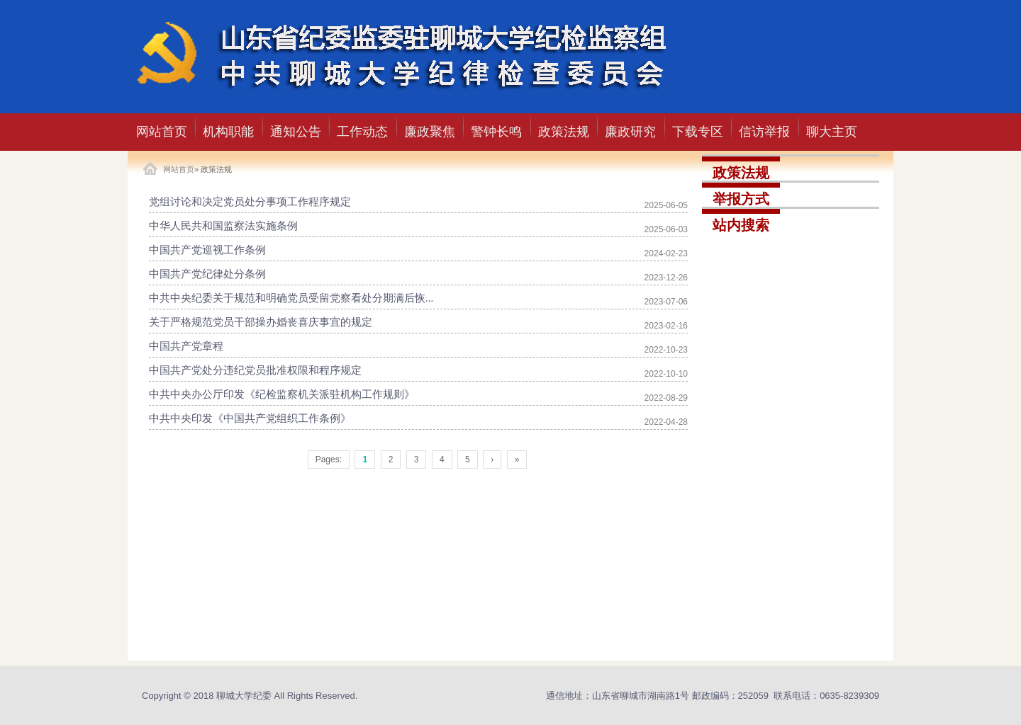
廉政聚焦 (429, 132)
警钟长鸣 (496, 132)
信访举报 (764, 132)
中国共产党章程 (186, 346)
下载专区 (697, 132)
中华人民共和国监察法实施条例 (223, 226)
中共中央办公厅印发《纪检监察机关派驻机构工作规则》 (282, 394)
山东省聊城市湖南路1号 (640, 695)
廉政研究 (630, 132)
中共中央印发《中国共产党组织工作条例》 (250, 418)
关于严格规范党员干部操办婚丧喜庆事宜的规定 (260, 322)
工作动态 (362, 132)
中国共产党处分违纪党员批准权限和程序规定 (255, 370)
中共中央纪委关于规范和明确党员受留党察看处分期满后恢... (291, 298)
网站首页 (161, 132)
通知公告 (295, 132)
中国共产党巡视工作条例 (207, 250)
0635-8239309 (849, 695)
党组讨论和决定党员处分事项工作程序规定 (250, 201)
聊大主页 (831, 132)
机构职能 (228, 132)
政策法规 (563, 132)
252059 (753, 695)
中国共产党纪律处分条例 (207, 274)
